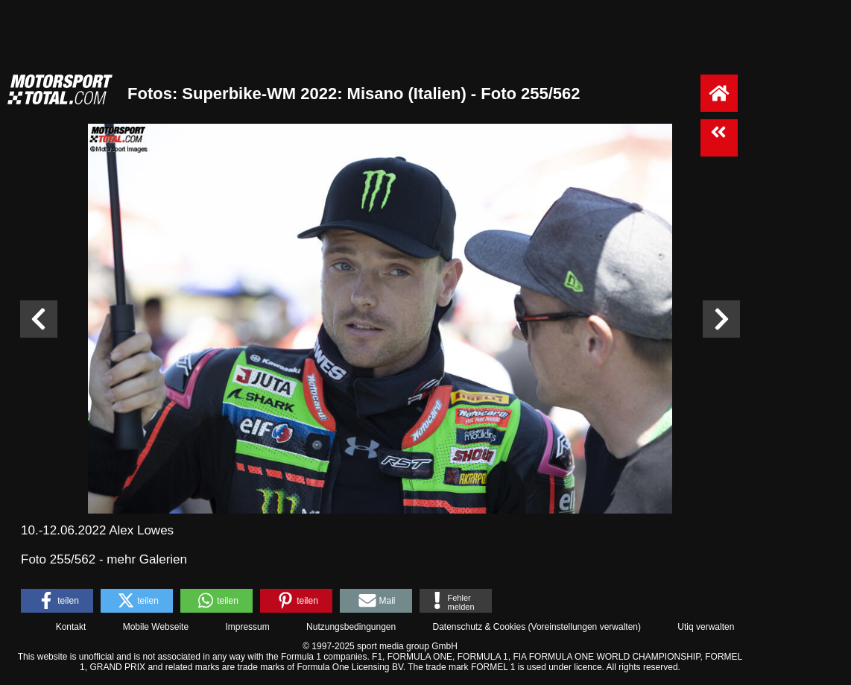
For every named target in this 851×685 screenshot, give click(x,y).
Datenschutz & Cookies (478, 627)
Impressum (247, 627)
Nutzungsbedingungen (351, 627)
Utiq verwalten (705, 627)
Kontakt (71, 627)
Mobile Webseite (156, 627)
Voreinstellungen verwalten (584, 627)
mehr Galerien (147, 559)
